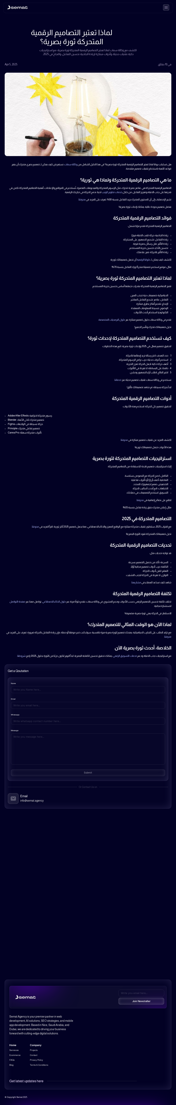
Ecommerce (15, 1055)
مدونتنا (82, 199)
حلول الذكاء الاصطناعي (54, 601)
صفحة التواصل (17, 601)
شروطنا (21, 655)
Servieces (14, 1050)
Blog (11, 1065)
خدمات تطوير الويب (112, 192)
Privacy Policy (36, 1060)
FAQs (12, 1060)
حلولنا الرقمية (143, 259)
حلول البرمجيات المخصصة (112, 319)
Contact (33, 1055)
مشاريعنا (136, 582)
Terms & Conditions (39, 1065)
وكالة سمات (70, 164)
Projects (34, 1050)
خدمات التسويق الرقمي (125, 655)
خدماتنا (118, 379)
